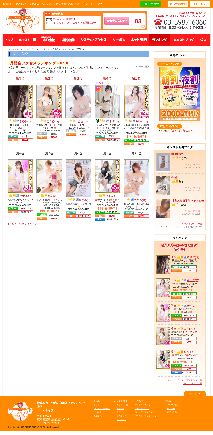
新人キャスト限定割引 (64, 19)
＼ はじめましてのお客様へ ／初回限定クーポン (76, 22)
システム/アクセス (102, 408)
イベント (98, 412)
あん (52, 196)
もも (110, 196)
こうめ (53, 121)
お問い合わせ (173, 412)
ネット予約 (139, 40)
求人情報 (171, 408)
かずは (25, 196)
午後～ (175, 177)
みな (83, 200)
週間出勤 (68, 40)
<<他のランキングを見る (23, 224)
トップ (9, 40)
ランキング (159, 40)
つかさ (82, 121)
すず (114, 121)
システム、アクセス (93, 40)
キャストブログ (183, 40)
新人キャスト (122, 416)
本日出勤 (120, 408)
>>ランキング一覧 (192, 383)
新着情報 (98, 416)
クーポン (119, 40)
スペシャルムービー (143, 405)
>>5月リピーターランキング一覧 (185, 380)
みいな (142, 121)
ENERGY (177, 154)
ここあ (140, 200)
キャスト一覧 (27, 40)
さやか (25, 121)
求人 (203, 40)
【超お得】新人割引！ (182, 130)
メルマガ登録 (173, 405)
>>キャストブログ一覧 (190, 223)
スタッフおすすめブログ (145, 412)
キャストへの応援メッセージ (147, 416)
